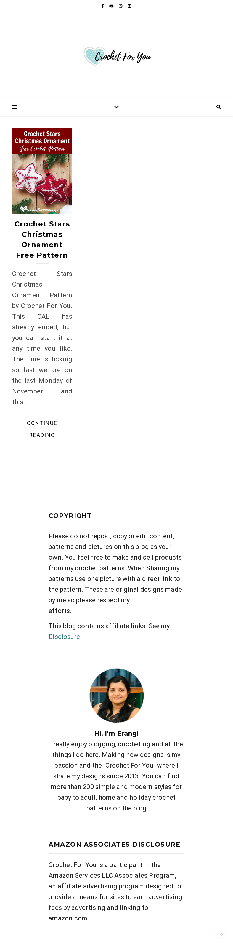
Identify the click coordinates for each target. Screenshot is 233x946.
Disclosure (64, 636)
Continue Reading (42, 429)
